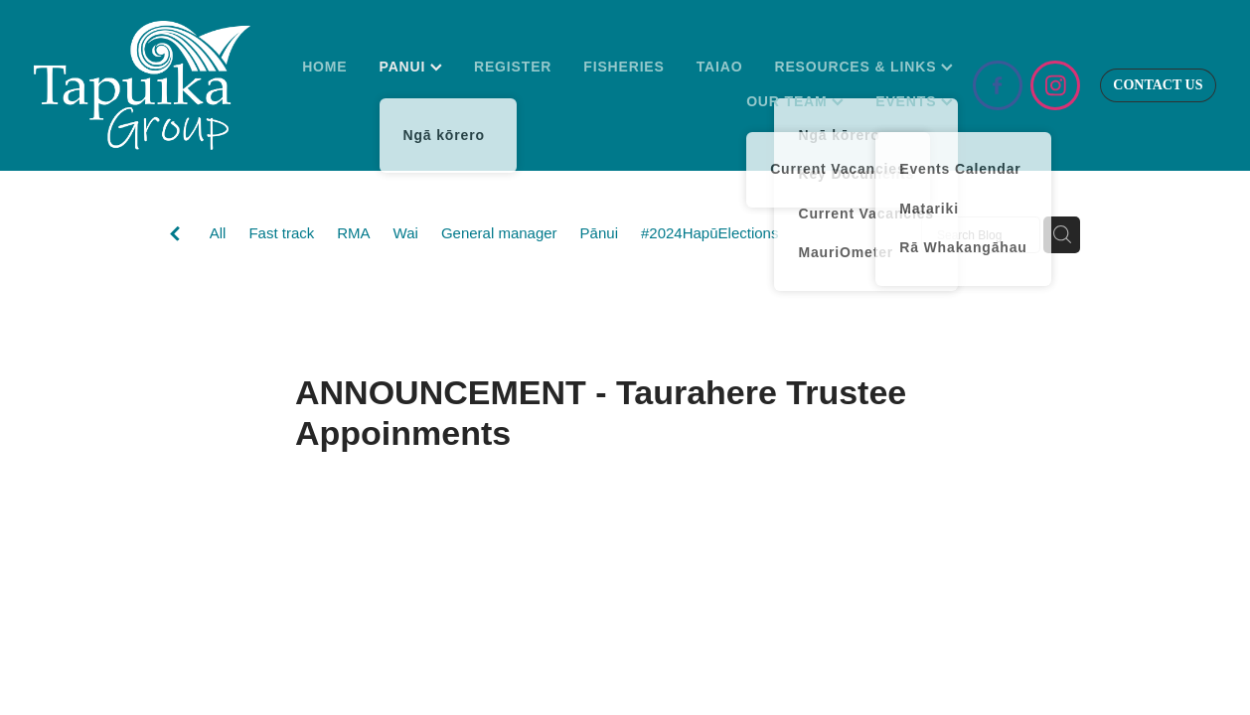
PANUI (411, 66)
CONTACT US (1157, 84)
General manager (499, 232)
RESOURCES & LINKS (863, 66)
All (218, 232)
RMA (353, 232)
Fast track (281, 232)
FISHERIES (623, 66)
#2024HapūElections (709, 232)
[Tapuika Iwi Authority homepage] (152, 85)
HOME (324, 66)
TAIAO (720, 66)
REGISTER (512, 66)
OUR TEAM (795, 101)
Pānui (599, 232)
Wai (405, 232)
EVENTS (914, 101)
